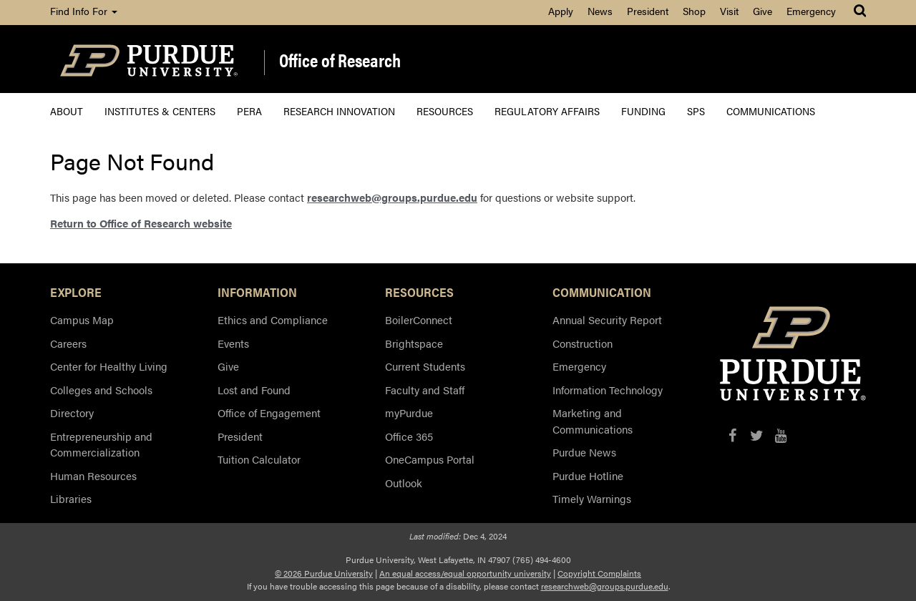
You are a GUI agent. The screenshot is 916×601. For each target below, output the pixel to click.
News (600, 11)
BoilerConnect (418, 319)
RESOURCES (419, 291)
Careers (68, 343)
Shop (694, 11)
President (647, 11)
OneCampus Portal (429, 458)
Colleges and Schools (101, 389)
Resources (444, 110)
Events (233, 343)
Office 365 (409, 436)
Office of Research (340, 61)
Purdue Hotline (587, 475)
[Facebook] (732, 435)
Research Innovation (339, 110)
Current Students (425, 365)
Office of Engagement (269, 412)
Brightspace (414, 343)
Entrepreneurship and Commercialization (101, 444)
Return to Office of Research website (141, 222)
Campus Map (82, 319)
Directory (72, 412)
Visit (729, 11)
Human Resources (93, 475)
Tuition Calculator (259, 458)
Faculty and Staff (424, 389)
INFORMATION (257, 291)
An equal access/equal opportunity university (465, 573)
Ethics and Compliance (273, 319)
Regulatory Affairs (547, 110)
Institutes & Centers (159, 110)
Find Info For (83, 11)
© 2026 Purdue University (324, 573)
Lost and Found (254, 389)
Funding (643, 110)
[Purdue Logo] (149, 59)
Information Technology (607, 389)
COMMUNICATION (601, 291)
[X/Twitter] (757, 435)
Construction (582, 343)
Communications (770, 110)
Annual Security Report (607, 319)
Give (762, 11)
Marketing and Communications (592, 420)
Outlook (403, 482)
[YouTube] (781, 435)
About (66, 110)
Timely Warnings (591, 498)
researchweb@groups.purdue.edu (392, 197)
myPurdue (409, 412)
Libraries (71, 498)
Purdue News (584, 451)
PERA (249, 110)
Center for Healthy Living (108, 365)
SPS (696, 110)
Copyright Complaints (599, 573)
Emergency (811, 11)
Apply (560, 11)
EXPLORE (76, 291)
